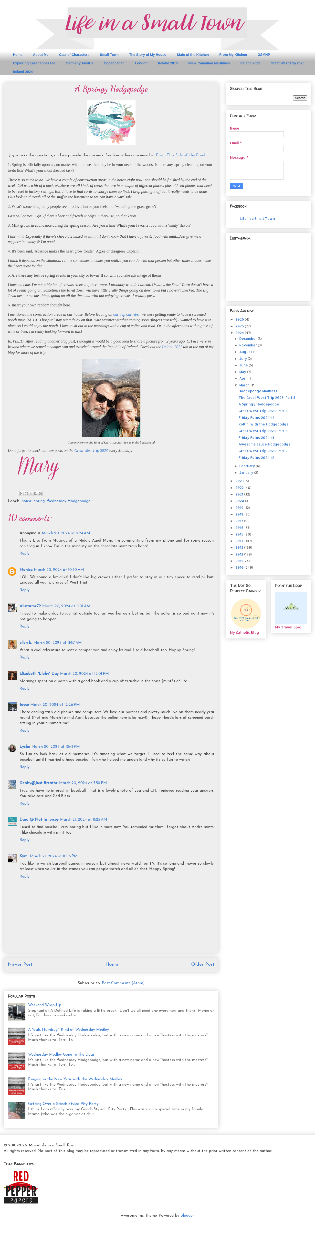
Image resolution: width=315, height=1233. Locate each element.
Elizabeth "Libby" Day (39, 674)
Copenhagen (114, 63)
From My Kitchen (233, 55)
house (26, 501)
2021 (239, 494)
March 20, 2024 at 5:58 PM (83, 783)
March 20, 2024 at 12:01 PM (84, 674)
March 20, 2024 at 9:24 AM (66, 533)
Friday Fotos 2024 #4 (256, 417)
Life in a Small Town (257, 218)
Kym (24, 856)
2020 (240, 501)
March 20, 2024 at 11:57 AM (57, 643)
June (244, 365)
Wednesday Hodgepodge (68, 501)
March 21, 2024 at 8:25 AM (83, 820)
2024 (240, 333)
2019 (239, 507)
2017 (239, 521)
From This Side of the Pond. (181, 155)
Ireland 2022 (250, 63)
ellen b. (26, 643)
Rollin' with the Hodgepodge (264, 424)
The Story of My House (147, 55)
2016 (239, 528)
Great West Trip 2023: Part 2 (263, 451)
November (248, 345)
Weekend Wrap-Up (44, 1005)
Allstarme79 (30, 606)
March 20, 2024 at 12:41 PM (56, 747)
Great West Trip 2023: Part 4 (263, 411)
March (245, 385)
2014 (239, 541)
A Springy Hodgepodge (259, 404)
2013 (239, 547)
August (246, 352)
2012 (239, 554)
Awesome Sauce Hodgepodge (265, 444)
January (246, 472)
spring (39, 501)
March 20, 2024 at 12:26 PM (55, 705)
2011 (239, 561)
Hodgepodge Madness (258, 391)
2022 (240, 487)
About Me (41, 55)
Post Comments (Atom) (123, 983)
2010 (240, 567)
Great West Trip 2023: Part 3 (263, 431)
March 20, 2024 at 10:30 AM (59, 570)
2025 (240, 326)
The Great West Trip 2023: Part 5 (267, 397)
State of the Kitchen (193, 55)
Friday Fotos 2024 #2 (256, 457)
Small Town (109, 55)
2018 (239, 514)
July (243, 358)
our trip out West (126, 314)
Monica (26, 570)
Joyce (24, 705)
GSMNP (264, 55)
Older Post (202, 964)
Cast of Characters (74, 55)
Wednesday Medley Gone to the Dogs (61, 1055)
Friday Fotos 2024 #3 (256, 437)
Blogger (187, 1216)
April (244, 378)
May (243, 372)
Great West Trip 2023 (287, 63)
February (247, 466)
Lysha (25, 747)
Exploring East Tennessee (34, 63)
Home (17, 55)
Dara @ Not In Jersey (39, 820)
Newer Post (20, 964)
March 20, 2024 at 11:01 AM (66, 606)
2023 (240, 481)
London (141, 63)
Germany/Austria (79, 63)
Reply (25, 554)
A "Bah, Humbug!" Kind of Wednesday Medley (68, 1030)
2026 (240, 319)
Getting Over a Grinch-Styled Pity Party (63, 1104)
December (248, 338)
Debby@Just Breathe (39, 783)
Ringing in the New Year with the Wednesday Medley (75, 1079)
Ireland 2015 (168, 63)
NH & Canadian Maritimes (209, 63)
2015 (239, 534)
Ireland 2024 (23, 72)
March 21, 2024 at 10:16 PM (54, 856)
